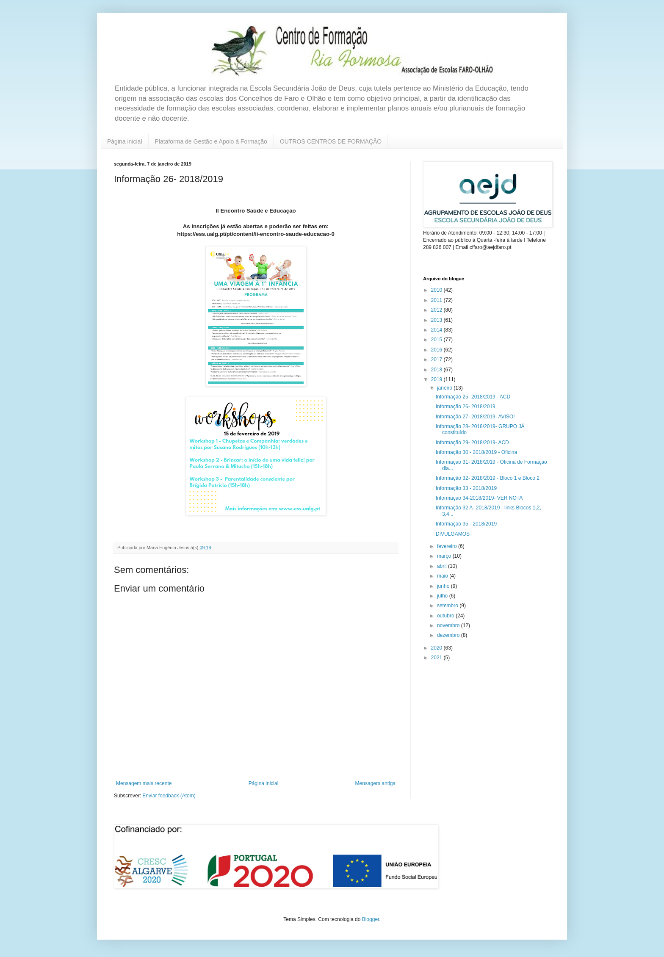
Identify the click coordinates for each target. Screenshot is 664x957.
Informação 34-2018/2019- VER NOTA (479, 498)
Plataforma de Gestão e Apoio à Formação (211, 141)
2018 (437, 370)
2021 (437, 658)
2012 (437, 310)
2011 (437, 300)
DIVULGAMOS (453, 534)
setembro (448, 605)
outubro (446, 616)
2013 (437, 320)
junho (444, 586)
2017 (437, 359)
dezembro (449, 635)
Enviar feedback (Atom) (168, 796)
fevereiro (447, 546)
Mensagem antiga (375, 783)
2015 (437, 340)
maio (443, 576)
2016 (437, 350)
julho (443, 596)
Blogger (370, 919)
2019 (437, 379)
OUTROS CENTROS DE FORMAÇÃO (331, 141)
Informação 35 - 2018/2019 (466, 524)
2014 (437, 330)
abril (442, 566)
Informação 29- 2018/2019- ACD (472, 442)
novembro (449, 625)
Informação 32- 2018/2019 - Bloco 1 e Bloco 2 (488, 478)
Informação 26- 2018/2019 (465, 406)
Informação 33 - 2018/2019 (466, 488)
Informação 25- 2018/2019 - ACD (473, 397)
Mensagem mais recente (144, 783)
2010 (437, 290)
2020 (437, 648)
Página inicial (124, 141)
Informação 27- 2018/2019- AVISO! (475, 417)
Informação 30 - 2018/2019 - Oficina (476, 452)
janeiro (445, 388)
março (445, 556)
